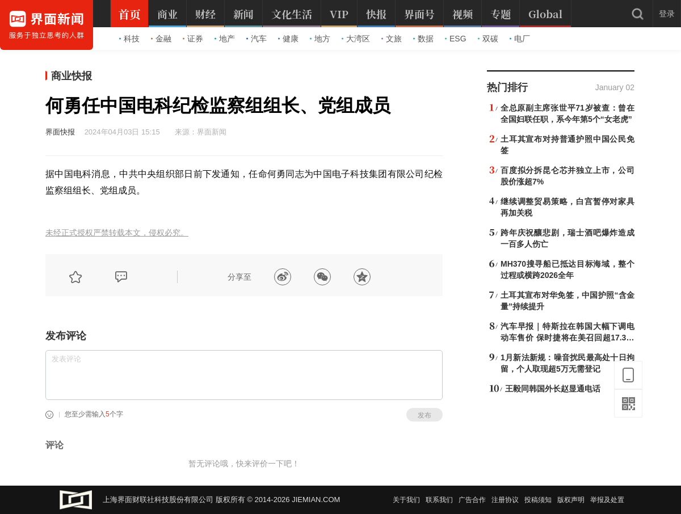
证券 (193, 38)
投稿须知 (538, 500)
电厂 (520, 38)
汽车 (256, 38)
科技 (129, 38)
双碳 (488, 38)
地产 (225, 38)
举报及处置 (607, 500)
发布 (424, 415)
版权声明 (571, 500)
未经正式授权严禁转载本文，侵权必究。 (116, 233)
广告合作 (472, 500)
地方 (320, 38)
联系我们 (439, 500)
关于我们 (406, 500)
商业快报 (71, 76)
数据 (423, 38)
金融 (161, 38)
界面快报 (60, 132)
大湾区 (356, 38)
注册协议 (505, 500)
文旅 (391, 38)
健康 (288, 38)
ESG (455, 38)
